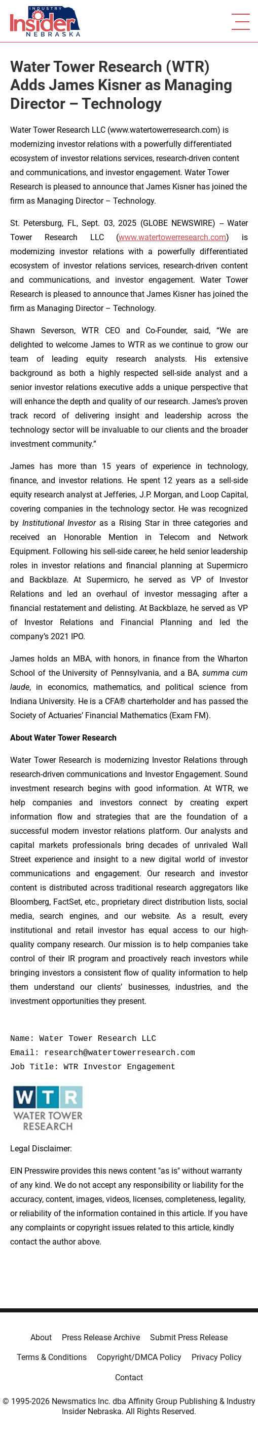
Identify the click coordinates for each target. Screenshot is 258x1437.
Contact (129, 1377)
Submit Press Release (189, 1337)
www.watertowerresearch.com (172, 237)
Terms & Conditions (52, 1357)
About (41, 1337)
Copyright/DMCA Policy (139, 1357)
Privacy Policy (217, 1357)
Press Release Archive (101, 1337)
